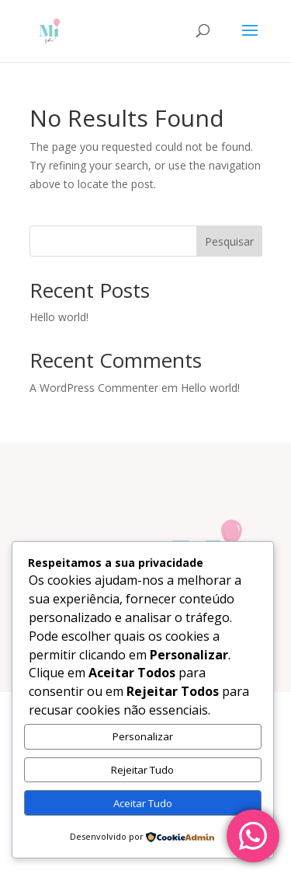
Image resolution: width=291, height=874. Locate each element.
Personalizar (143, 736)
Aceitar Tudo (142, 803)
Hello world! (58, 316)
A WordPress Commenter (93, 387)
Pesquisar (229, 241)
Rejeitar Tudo (142, 770)
